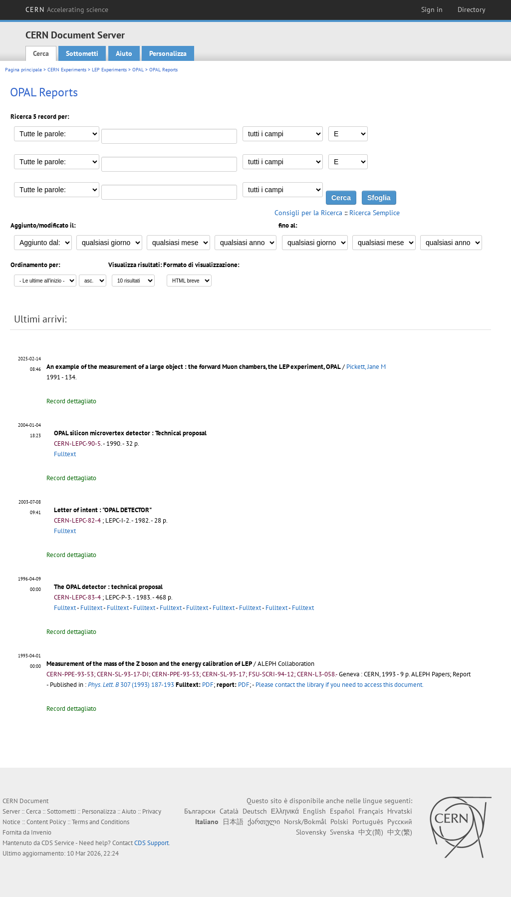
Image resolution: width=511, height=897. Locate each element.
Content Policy (46, 822)
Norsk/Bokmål (305, 821)
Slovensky (311, 832)
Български (200, 811)
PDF (208, 684)
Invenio (41, 832)
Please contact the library (340, 684)
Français (370, 811)
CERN (66, 9)
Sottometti (82, 53)
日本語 (233, 821)
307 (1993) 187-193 (131, 684)
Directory (472, 9)
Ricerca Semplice (374, 212)
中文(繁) (399, 832)
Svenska (342, 832)
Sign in (432, 9)
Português (367, 821)
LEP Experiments (109, 69)
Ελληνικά (285, 811)
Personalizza (168, 53)
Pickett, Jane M (366, 366)
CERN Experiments (66, 69)
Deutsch (255, 811)
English (314, 811)
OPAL (138, 69)
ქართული (264, 821)
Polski (339, 821)
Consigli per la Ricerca (308, 212)
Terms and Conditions (100, 822)
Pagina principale (23, 69)
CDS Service (57, 843)
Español (342, 811)
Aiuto (124, 53)
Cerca (41, 53)
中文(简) (370, 832)
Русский (399, 821)
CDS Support (151, 843)
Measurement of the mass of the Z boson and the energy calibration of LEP (149, 663)
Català (229, 811)
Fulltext (65, 454)
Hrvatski (399, 811)
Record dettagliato (71, 401)
